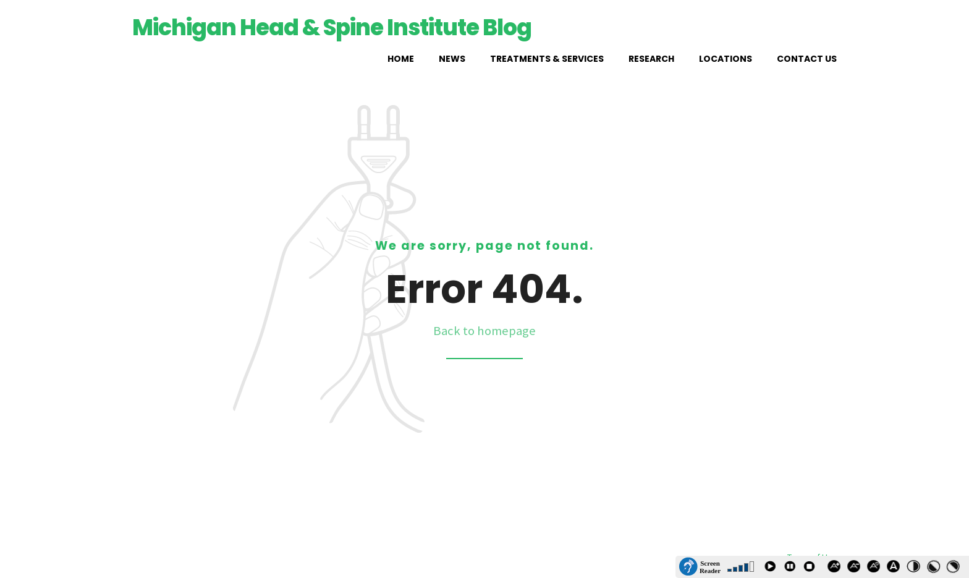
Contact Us (807, 59)
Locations (725, 59)
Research (651, 59)
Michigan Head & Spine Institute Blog (331, 27)
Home (400, 59)
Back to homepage (484, 331)
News (452, 59)
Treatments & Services (547, 59)
